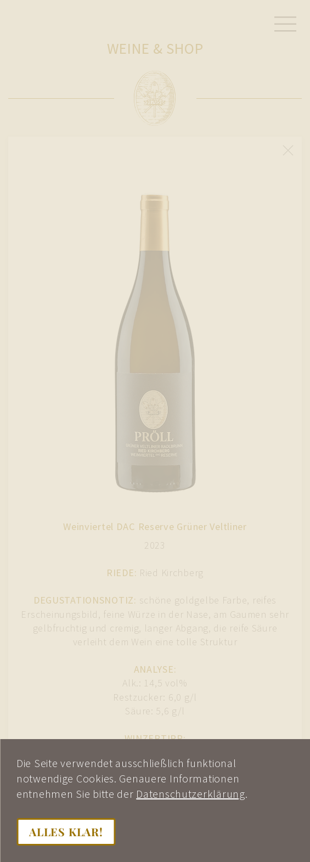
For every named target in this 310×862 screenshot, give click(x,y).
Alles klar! (66, 831)
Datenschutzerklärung (190, 794)
